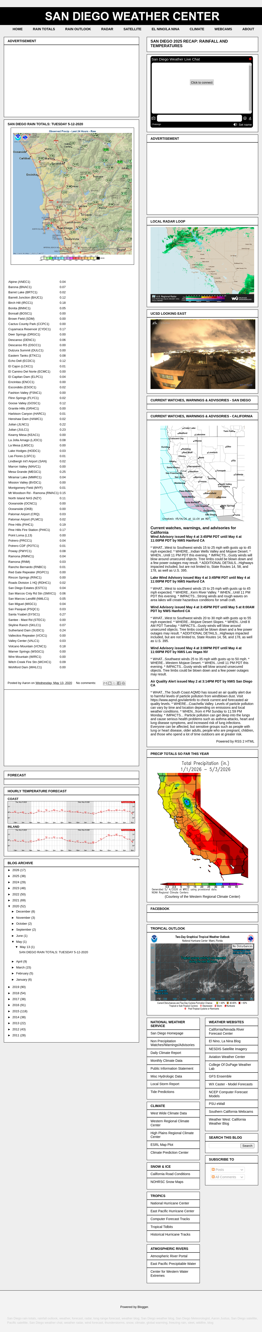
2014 (16, 1017)
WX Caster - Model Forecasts (231, 1084)
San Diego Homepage (167, 1033)
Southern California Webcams (231, 1111)
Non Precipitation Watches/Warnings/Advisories (173, 1043)
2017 (16, 999)
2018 (16, 993)
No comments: (86, 683)
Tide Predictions (162, 1092)
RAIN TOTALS (44, 29)
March (21, 967)
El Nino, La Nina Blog (225, 1041)
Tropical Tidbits (162, 1227)
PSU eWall (217, 1104)
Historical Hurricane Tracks (170, 1234)
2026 (16, 870)
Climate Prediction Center (170, 1152)
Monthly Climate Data (166, 1061)
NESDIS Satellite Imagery (228, 1049)
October (22, 923)
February (23, 973)
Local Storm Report (165, 1084)
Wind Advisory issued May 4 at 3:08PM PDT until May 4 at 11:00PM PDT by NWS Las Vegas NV (196, 650)
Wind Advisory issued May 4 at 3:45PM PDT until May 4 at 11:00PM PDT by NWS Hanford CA (196, 538)
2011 (16, 1035)
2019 (16, 987)
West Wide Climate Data (169, 1113)
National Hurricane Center (170, 1203)
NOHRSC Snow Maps (167, 1182)
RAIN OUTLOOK (78, 29)
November (23, 917)
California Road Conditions (170, 1174)
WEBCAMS (223, 29)
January (22, 979)
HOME (18, 29)
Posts (218, 1170)
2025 (16, 876)
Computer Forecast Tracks (170, 1219)
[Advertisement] (71, 80)
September (24, 929)
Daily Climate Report (166, 1053)
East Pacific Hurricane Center (172, 1211)
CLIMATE (197, 29)
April (19, 961)
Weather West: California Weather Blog (227, 1121)
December (23, 911)
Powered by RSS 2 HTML (235, 741)
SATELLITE (132, 29)
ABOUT (248, 29)
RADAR (107, 29)
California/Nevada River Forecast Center (226, 1031)
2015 (16, 1011)
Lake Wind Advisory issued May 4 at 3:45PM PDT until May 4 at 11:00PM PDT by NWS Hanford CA (200, 579)
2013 (16, 1023)
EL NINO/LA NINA (166, 29)
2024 (16, 882)
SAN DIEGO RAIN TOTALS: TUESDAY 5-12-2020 (45, 124)
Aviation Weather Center (227, 1057)
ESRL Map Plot (162, 1145)
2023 (16, 888)
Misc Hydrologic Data (166, 1076)
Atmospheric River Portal (169, 1256)
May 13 (25, 947)
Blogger (142, 1307)
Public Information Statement (172, 1068)
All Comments (224, 1177)
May (19, 941)
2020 (16, 906)
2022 (16, 894)
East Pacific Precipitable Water (173, 1264)
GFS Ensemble (220, 1076)
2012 (16, 1029)
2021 (16, 900)
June (20, 936)
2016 (16, 1005)
